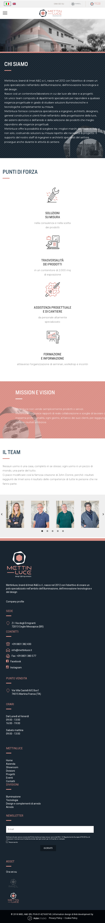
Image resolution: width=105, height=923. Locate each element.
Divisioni (10, 770)
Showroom (12, 767)
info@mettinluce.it (22, 650)
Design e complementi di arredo (23, 803)
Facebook (15, 661)
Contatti (10, 781)
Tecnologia (12, 800)
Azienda (10, 763)
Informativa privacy (38, 837)
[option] (15, 514)
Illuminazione (13, 796)
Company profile (15, 601)
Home (9, 760)
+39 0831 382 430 (21, 644)
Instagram (16, 667)
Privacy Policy (55, 918)
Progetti (10, 774)
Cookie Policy (71, 918)
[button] (1, 514)
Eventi (9, 777)
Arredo (10, 807)
